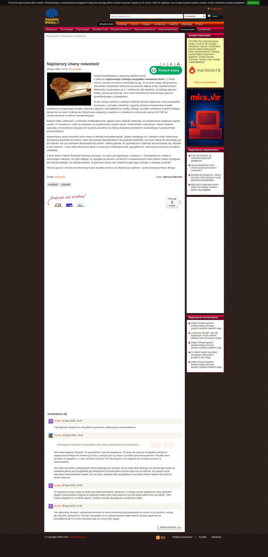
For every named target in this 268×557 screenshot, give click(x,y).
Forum (134, 24)
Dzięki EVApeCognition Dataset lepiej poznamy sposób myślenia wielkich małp (206, 326)
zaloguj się (216, 8)
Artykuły (122, 24)
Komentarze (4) (57, 413)
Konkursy (159, 24)
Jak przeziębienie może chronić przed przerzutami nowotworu (204, 168)
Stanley (58, 435)
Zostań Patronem (200, 35)
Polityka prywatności (182, 537)
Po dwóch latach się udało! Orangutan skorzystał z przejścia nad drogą (204, 355)
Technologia (66, 29)
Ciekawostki (204, 29)
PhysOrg (60, 176)
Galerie (173, 24)
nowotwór (53, 184)
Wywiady (187, 24)
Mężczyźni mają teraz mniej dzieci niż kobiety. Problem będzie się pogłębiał (204, 187)
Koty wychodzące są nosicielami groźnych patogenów (201, 158)
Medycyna (51, 29)
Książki (146, 24)
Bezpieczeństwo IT (121, 29)
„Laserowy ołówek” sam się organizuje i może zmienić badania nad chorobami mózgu (206, 335)
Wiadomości (106, 24)
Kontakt (202, 537)
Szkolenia (216, 537)
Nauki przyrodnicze (144, 29)
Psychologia (82, 29)
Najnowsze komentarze (203, 317)
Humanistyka (188, 29)
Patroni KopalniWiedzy (205, 82)
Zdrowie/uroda (100, 29)
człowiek (66, 184)
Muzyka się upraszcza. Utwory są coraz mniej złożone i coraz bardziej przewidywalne (206, 177)
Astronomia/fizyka (168, 29)
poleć (180, 202)
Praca (199, 24)
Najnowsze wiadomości (204, 149)
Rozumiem (253, 2)
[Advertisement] (114, 48)
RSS (163, 537)
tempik (57, 421)
